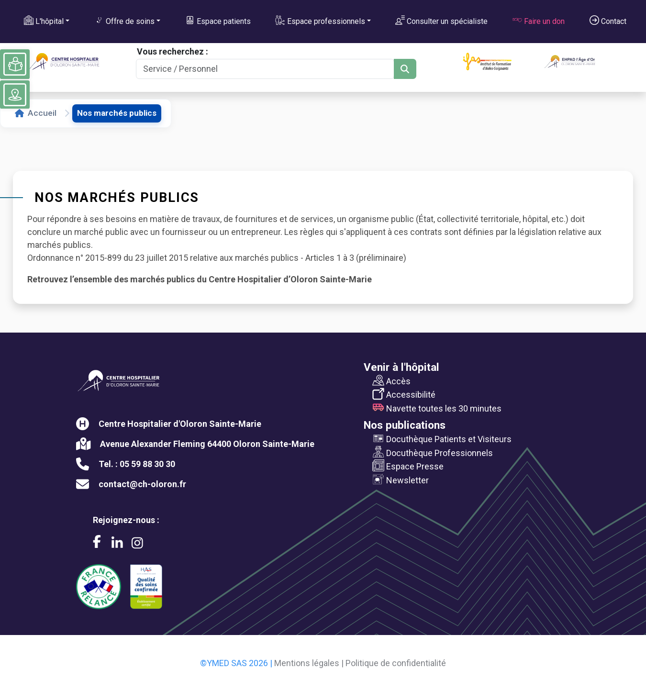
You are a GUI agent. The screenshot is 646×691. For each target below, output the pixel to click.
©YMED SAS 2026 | (236, 663)
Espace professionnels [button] (320, 20)
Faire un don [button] (538, 20)
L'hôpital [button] (44, 20)
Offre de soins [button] (124, 20)
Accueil (35, 113)
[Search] (265, 69)
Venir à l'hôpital (401, 367)
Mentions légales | (309, 663)
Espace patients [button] (218, 20)
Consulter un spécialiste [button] (441, 20)
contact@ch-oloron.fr (142, 484)
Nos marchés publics (116, 113)
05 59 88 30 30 (147, 464)
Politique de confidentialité (395, 663)
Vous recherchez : (172, 51)
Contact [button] (608, 20)
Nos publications (405, 425)
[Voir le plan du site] (14, 94)
